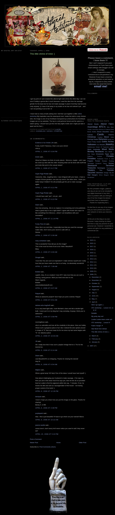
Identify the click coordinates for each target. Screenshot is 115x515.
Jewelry (109, 144)
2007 (92, 346)
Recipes (104, 161)
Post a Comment (36, 439)
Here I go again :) (97, 305)
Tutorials (110, 170)
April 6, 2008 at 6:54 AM (46, 364)
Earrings (90, 139)
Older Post (82, 442)
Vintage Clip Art (109, 172)
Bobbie (37, 272)
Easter (96, 139)
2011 (92, 265)
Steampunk (58, 131)
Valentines (99, 173)
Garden (99, 141)
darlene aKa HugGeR (42, 305)
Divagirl (37, 257)
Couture (100, 137)
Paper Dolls (109, 154)
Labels (112, 147)
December (95, 277)
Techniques (101, 168)
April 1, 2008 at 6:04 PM (46, 151)
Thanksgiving (110, 168)
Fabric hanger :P (97, 326)
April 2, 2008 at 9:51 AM (46, 300)
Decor (106, 137)
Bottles (94, 131)
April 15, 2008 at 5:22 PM (46, 434)
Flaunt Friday (91, 141)
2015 (92, 253)
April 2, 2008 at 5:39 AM (46, 235)
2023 (92, 240)
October (95, 283)
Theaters (91, 170)
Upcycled (91, 173)
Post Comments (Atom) (48, 447)
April (93, 302)
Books (89, 131)
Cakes (112, 131)
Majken (37, 370)
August (94, 289)
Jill (36, 341)
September (96, 286)
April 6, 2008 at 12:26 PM (46, 391)
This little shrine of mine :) (100, 332)
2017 (92, 246)
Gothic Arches (108, 142)
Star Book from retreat (99, 329)
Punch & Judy (109, 158)
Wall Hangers (92, 175)
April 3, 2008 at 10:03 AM (46, 336)
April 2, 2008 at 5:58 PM (46, 317)
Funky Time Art (40, 224)
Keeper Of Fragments (102, 147)
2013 (92, 259)
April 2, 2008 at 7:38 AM (46, 266)
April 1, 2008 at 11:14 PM (46, 219)
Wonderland (90, 177)
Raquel (37, 293)
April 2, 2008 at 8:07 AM (46, 288)
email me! (100, 86)
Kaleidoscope (91, 147)
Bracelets (105, 132)
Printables (91, 159)
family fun (111, 139)
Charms (111, 135)
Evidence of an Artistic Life (44, 143)
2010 (92, 268)
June (94, 296)
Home (58, 442)
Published (100, 158)
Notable (94, 313)
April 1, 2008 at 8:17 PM (46, 168)
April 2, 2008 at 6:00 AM (46, 252)
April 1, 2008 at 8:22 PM (46, 199)
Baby (108, 127)
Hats (98, 144)
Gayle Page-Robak (42, 174)
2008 (92, 274)
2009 (92, 271)
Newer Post (34, 442)
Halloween (91, 144)
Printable (110, 156)
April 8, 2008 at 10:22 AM (46, 420)
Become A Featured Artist (106, 129)
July (93, 293)
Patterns (90, 156)
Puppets (90, 161)
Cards (100, 134)
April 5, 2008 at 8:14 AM (46, 350)
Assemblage (41, 131)
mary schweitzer (41, 241)
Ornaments (100, 154)
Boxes (99, 132)
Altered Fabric (107, 124)
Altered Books (93, 124)
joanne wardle (40, 425)
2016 (92, 249)
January (95, 342)
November (95, 280)
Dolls (112, 137)
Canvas (90, 135)
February (95, 339)
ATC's (102, 126)
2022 (92, 243)
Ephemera (103, 139)
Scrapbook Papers (101, 163)
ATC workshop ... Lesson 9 (100, 322)
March (94, 336)
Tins (100, 170)
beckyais (38, 396)
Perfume (99, 156)
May (93, 299)
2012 (92, 262)
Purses (97, 161)
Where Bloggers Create (106, 175)
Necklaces (99, 151)
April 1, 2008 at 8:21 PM (46, 187)
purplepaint (39, 413)
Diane (37, 356)
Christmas (91, 137)
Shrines (49, 131)
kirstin (37, 157)
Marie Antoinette (93, 149)
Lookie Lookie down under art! (101, 319)
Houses (102, 144)
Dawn (37, 205)
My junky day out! (97, 316)
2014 (92, 256)
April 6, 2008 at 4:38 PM (46, 408)
